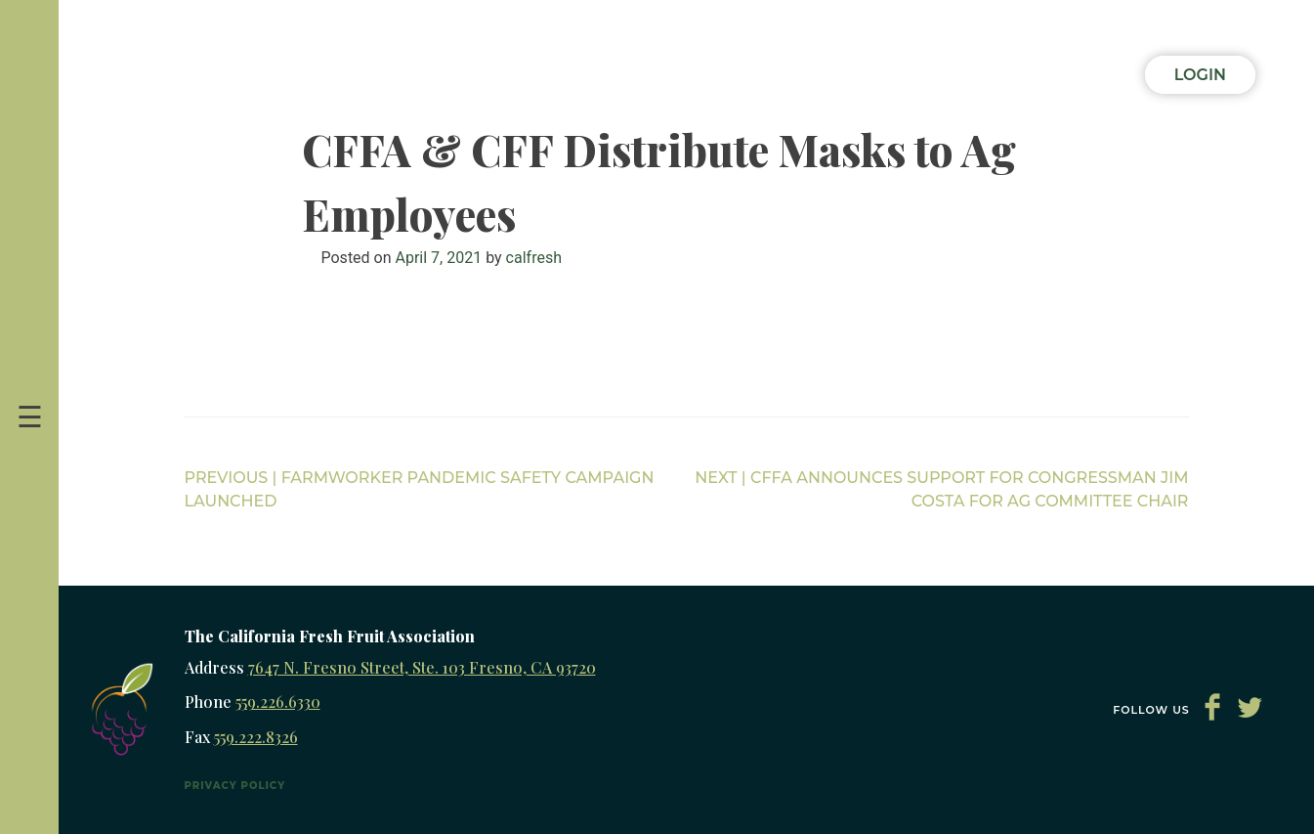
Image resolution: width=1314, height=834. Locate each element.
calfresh (534, 257)
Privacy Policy (235, 785)
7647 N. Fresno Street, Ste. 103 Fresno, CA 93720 (422, 667)
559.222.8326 (256, 736)
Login (1200, 75)
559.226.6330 (277, 701)
